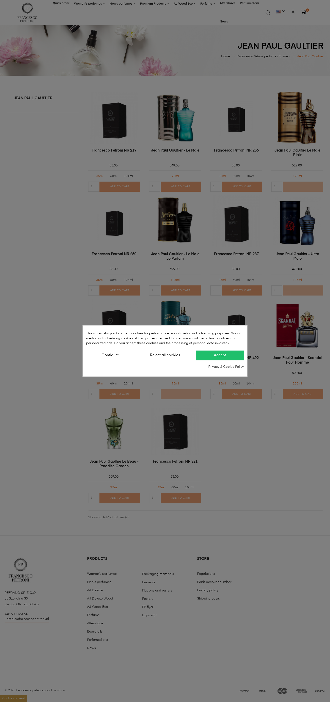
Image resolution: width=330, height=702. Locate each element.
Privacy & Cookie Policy (226, 366)
